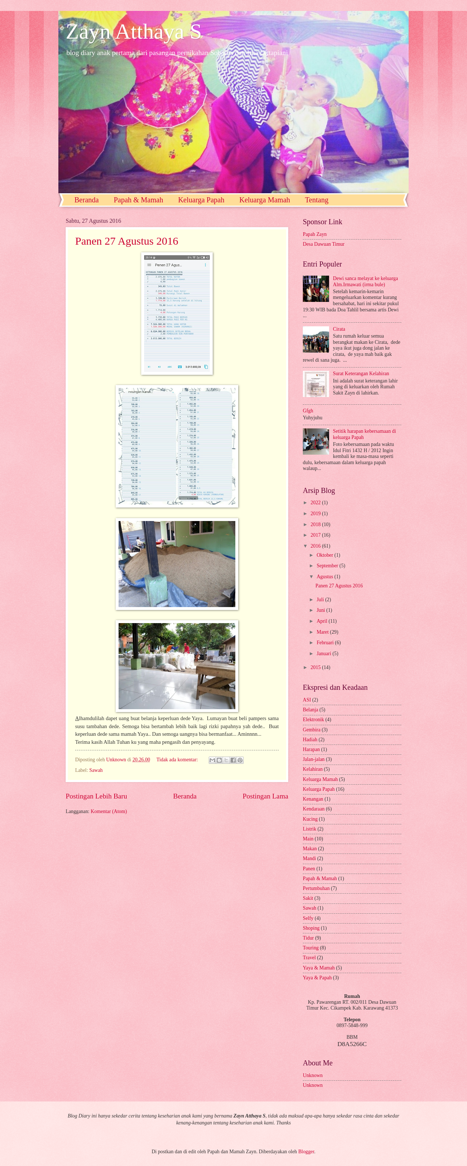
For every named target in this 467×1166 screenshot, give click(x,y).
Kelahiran (313, 769)
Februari (326, 642)
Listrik (310, 829)
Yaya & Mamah (319, 968)
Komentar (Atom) (109, 811)
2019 (316, 513)
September (328, 565)
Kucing (311, 819)
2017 (316, 535)
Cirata (339, 329)
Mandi (310, 858)
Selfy (309, 918)
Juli (321, 599)
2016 (316, 546)
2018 (316, 524)
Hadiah (311, 739)
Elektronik (314, 719)
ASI (307, 700)
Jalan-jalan (314, 759)
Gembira (312, 729)
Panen (309, 868)
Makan (310, 848)
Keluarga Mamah (264, 200)
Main (309, 839)
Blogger (306, 1151)
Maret (323, 632)
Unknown (313, 1075)
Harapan (312, 749)
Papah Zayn (315, 234)
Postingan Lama (265, 796)
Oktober (326, 555)
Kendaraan (314, 809)
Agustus (326, 576)
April (323, 621)
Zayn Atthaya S (134, 31)
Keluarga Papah (201, 200)
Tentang (316, 200)
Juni (321, 610)
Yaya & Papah (318, 977)
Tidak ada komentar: (178, 759)
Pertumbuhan (317, 888)
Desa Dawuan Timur (323, 244)
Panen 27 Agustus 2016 (126, 241)
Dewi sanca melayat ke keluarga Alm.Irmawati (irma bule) (365, 281)
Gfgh (308, 410)
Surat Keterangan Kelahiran (361, 373)
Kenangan (313, 799)
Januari (324, 653)
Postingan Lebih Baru (96, 796)
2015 (316, 667)
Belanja (311, 709)
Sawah (96, 770)
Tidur (309, 938)
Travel (310, 957)
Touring (311, 948)
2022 (316, 502)
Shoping (312, 928)
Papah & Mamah (138, 200)
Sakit (308, 898)
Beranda (86, 200)
